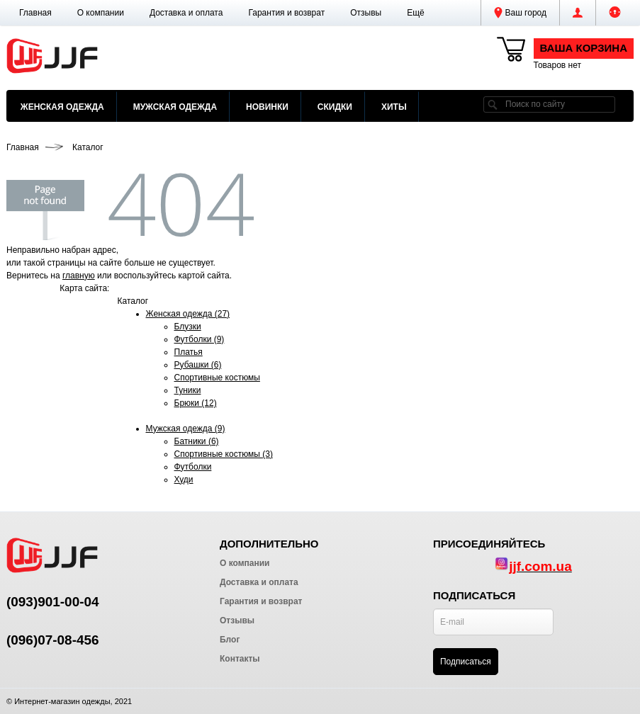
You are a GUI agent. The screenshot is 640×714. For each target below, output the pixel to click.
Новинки (267, 107)
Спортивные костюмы (217, 377)
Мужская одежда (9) (185, 429)
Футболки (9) (199, 339)
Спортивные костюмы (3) (223, 454)
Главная (35, 13)
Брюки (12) (195, 403)
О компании (100, 13)
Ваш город (520, 12)
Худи (183, 479)
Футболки (193, 467)
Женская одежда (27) (188, 314)
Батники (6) (196, 441)
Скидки (335, 107)
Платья (188, 352)
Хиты (394, 107)
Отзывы (365, 13)
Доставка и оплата (186, 13)
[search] (492, 104)
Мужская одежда (175, 107)
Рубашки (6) (198, 365)
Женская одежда (62, 107)
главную (78, 275)
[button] (415, 13)
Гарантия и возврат (286, 13)
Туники (187, 390)
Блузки (187, 327)
